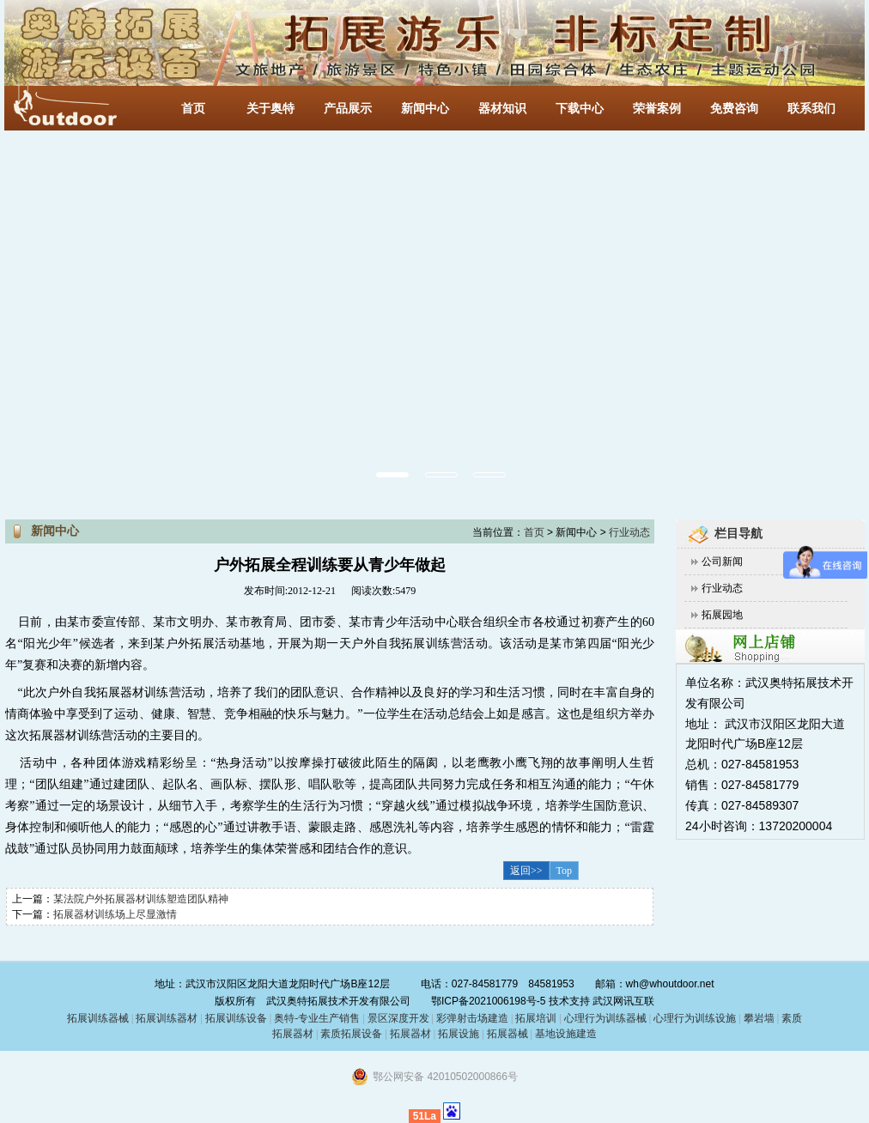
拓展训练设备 (236, 1018)
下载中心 (580, 108)
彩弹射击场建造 (472, 1018)
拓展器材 (410, 1034)
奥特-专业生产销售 (317, 1018)
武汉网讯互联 (622, 1001)
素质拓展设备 (351, 1034)
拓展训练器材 (167, 1018)
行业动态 (722, 588)
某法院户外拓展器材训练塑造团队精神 (140, 899)
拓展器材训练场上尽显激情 (115, 914)
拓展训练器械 (98, 1018)
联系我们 (811, 108)
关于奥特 (270, 108)
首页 (193, 108)
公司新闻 (722, 561)
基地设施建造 (564, 1034)
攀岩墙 (758, 1018)
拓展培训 (535, 1018)
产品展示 (348, 108)
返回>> (526, 871)
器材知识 (502, 108)
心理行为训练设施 (694, 1018)
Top (564, 871)
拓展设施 (458, 1034)
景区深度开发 (398, 1018)
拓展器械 (507, 1034)
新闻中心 (425, 108)
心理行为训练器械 (605, 1018)
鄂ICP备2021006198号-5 (488, 1001)
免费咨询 (734, 108)
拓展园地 (722, 615)
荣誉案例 (657, 108)
